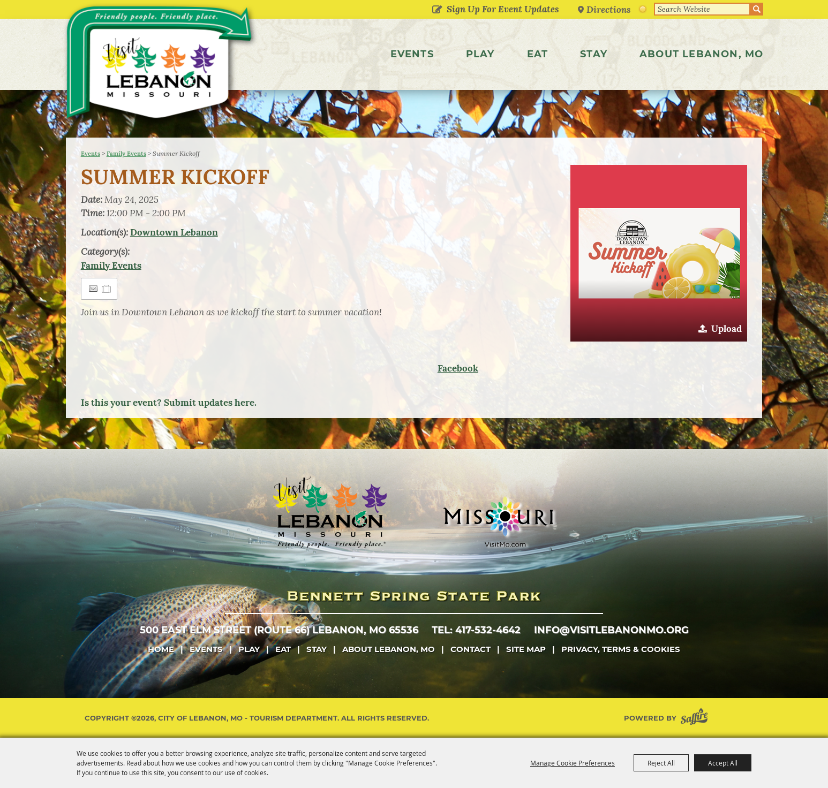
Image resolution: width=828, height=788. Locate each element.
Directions (608, 9)
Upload (726, 329)
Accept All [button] (722, 763)
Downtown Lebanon (174, 232)
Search (756, 9)
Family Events (126, 153)
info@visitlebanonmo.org (611, 630)
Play (480, 54)
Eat (537, 54)
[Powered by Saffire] (696, 718)
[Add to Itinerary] (106, 288)
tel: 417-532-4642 (476, 630)
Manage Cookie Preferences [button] (572, 763)
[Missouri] (497, 521)
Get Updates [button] (437, 10)
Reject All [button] (661, 763)
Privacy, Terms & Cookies (620, 649)
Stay (593, 54)
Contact (470, 649)
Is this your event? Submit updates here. (169, 402)
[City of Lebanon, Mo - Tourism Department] (162, 66)
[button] (658, 253)
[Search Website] (702, 9)
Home (161, 649)
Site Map (526, 649)
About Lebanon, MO (701, 54)
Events (412, 54)
